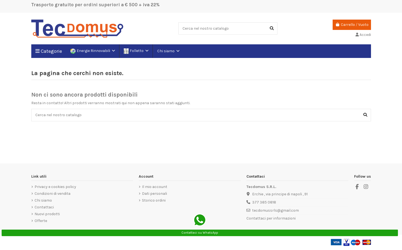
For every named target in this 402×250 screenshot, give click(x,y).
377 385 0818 (264, 202)
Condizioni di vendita (52, 193)
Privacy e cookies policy (55, 186)
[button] (168, 51)
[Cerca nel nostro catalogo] (271, 28)
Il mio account (154, 186)
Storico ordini (154, 200)
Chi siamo (43, 200)
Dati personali (154, 193)
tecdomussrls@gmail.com (275, 210)
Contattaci (44, 207)
